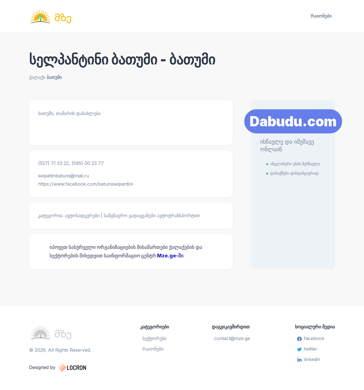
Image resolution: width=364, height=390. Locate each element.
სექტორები (154, 338)
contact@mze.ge (232, 338)
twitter (307, 349)
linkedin (308, 359)
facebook (310, 338)
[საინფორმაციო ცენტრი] (78, 16)
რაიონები (321, 16)
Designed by (63, 367)
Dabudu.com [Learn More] (293, 121)
